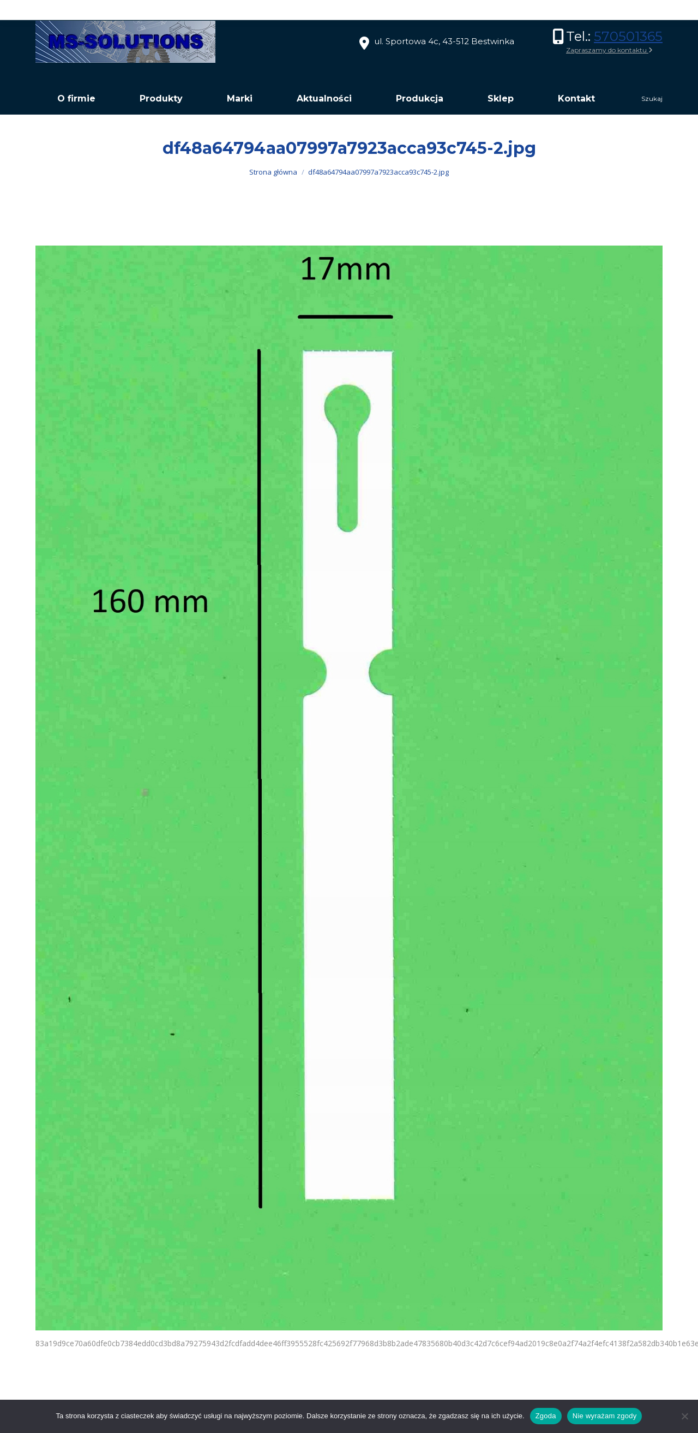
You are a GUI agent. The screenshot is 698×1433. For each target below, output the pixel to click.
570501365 (628, 36)
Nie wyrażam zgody (605, 1416)
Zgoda (545, 1416)
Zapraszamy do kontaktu (609, 50)
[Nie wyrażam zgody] (684, 1416)
